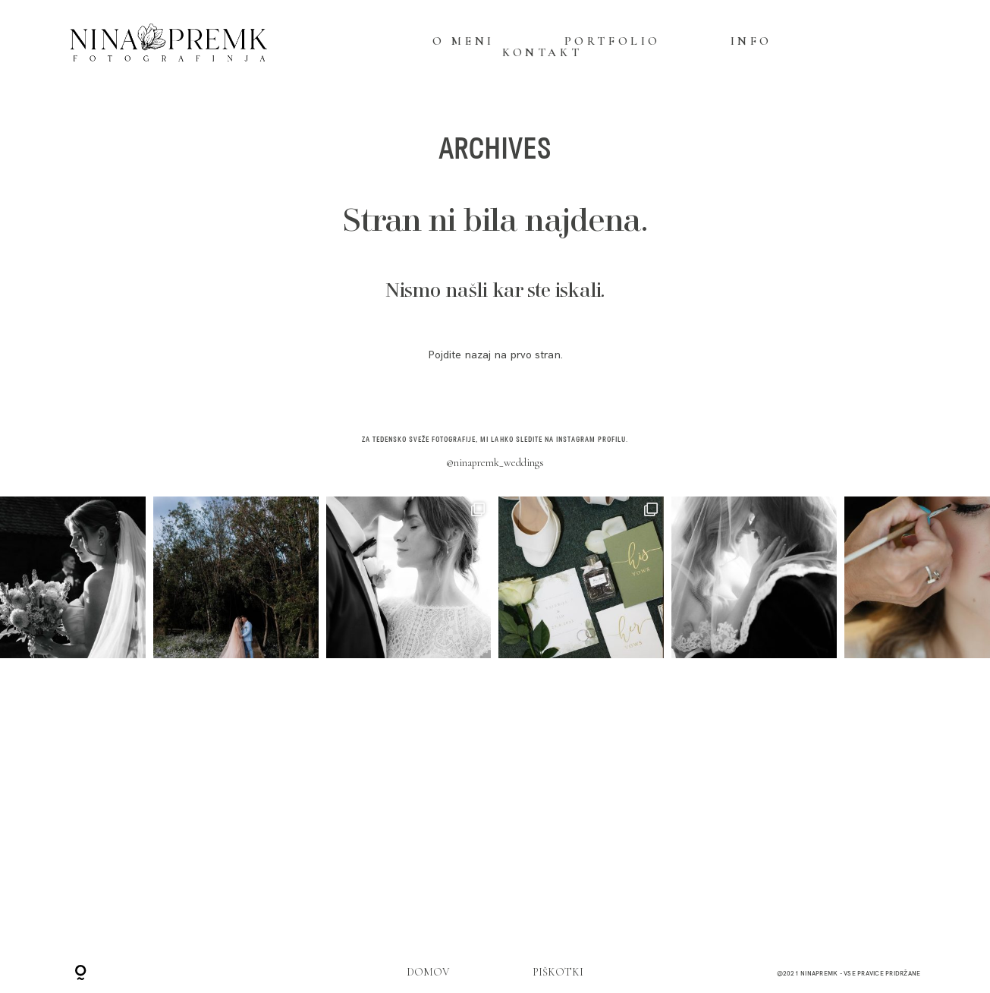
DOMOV (428, 972)
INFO (751, 41)
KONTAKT (542, 52)
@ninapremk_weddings (495, 462)
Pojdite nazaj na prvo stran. (495, 354)
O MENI (463, 41)
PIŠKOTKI (558, 972)
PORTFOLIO (612, 41)
